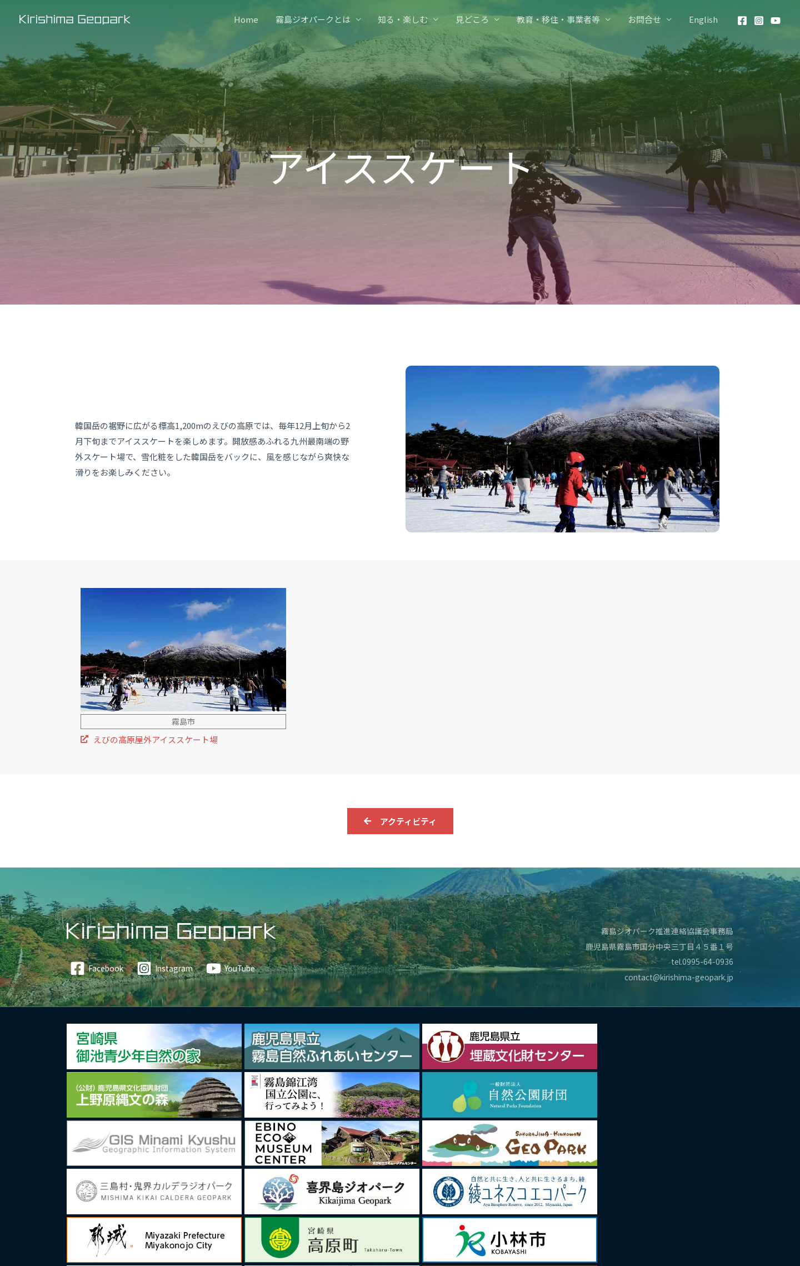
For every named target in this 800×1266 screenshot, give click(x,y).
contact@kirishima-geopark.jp (672, 977)
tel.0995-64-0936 (701, 962)
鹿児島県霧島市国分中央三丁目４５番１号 (654, 946)
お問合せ (645, 19)
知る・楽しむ (405, 19)
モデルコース (403, 1212)
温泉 (270, 1212)
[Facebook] (742, 21)
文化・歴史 (232, 1212)
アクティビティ (175, 1212)
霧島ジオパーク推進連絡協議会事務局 (662, 930)
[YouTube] (776, 21)
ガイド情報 (623, 1212)
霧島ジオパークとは (315, 19)
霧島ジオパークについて (482, 1212)
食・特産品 (307, 1212)
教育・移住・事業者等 (559, 19)
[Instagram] (759, 21)
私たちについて (565, 1212)
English (703, 19)
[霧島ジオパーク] (75, 18)
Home (249, 19)
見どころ (474, 19)
